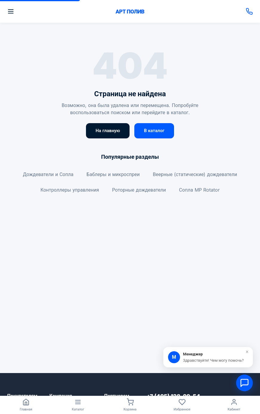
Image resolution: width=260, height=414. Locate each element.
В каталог (154, 130)
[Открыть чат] (244, 383)
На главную (108, 130)
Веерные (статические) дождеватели (195, 174)
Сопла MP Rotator (199, 190)
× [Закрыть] (247, 352)
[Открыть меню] (58, 11)
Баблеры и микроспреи (113, 174)
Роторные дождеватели (139, 190)
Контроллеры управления (69, 190)
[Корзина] (130, 405)
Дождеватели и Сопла (48, 174)
